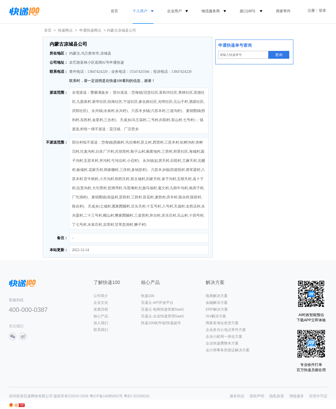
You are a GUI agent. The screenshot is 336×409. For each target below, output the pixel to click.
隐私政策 (276, 396)
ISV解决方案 (216, 316)
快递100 (147, 296)
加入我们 (100, 323)
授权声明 (257, 396)
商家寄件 (283, 11)
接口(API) (247, 11)
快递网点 (65, 30)
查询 (278, 55)
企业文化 (100, 302)
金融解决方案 (217, 302)
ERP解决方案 (217, 309)
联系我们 (100, 330)
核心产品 (100, 316)
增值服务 (296, 396)
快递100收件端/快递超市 (161, 323)
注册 (311, 10)
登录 (322, 10)
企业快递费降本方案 (222, 343)
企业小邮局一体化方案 (224, 336)
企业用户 (174, 11)
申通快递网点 (90, 30)
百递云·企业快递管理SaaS (162, 316)
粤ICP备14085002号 (106, 396)
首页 (114, 11)
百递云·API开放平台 (157, 302)
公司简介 (100, 296)
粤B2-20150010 (136, 396)
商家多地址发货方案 (222, 323)
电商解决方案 (217, 296)
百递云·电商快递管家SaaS (162, 309)
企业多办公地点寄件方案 (226, 330)
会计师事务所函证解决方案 (228, 350)
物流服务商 (211, 11)
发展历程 (100, 309)
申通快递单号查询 (235, 45)
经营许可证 (318, 396)
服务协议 (237, 396)
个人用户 (140, 11)
